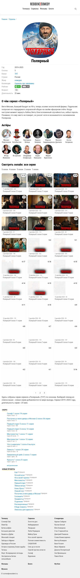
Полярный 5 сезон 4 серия (64, 234)
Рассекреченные (20, 504)
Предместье (19, 499)
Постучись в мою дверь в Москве (27, 494)
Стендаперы (59, 518)
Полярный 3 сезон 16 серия (64, 385)
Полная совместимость (37, 540)
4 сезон (12, 169)
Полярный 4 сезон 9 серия (64, 321)
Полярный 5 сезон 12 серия (12, 191)
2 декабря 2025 (59, 232)
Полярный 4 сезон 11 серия (12, 321)
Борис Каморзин (37, 152)
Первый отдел (19, 483)
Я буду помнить (20, 507)
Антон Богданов (69, 136)
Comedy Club (6, 522)
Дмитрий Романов (61, 534)
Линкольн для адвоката (23, 510)
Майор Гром (32, 534)
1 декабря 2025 (33, 254)
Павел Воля (58, 556)
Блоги (51, 8)
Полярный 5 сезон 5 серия (38, 234)
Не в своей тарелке (21, 478)
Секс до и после (34, 547)
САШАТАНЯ (32, 544)
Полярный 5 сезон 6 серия (12, 234)
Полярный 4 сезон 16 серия (38, 277)
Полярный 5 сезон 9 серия (12, 213)
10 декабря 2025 (34, 189)
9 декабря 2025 (59, 189)
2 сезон (27, 169)
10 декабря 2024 (60, 297)
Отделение (18, 502)
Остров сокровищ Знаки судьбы (13, 547)
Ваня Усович (59, 544)
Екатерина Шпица (27, 136)
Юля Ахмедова (59, 528)
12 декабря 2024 (8, 275)
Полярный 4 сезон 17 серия (12, 277)
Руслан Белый (59, 525)
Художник (31, 556)
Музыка (4, 569)
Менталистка (19, 480)
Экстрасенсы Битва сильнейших (8, 557)
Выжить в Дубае (7, 534)
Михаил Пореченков (6, 136)
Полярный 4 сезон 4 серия (38, 364)
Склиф (30, 553)
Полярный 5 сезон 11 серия (38, 191)
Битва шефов (6, 528)
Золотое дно (32, 522)
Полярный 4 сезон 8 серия (12, 342)
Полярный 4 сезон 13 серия (38, 299)
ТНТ (16, 74)
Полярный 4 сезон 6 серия (64, 342)
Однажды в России (8, 544)
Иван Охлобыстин (17, 136)
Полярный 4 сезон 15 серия (64, 277)
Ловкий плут (19, 491)
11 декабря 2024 (8, 297)
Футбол (57, 564)
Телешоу (26, 8)
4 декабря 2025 (33, 210)
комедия (18, 80)
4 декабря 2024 (59, 340)
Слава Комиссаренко (62, 537)
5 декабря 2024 (7, 340)
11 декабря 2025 (8, 189)
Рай (15, 472)
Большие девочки (8, 531)
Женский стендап (8, 537)
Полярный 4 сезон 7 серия (38, 342)
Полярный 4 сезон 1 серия (38, 385)
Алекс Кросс (19, 488)
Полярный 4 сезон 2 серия (12, 385)
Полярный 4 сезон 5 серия (12, 364)
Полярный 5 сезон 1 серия (64, 256)
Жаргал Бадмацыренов (48, 136)
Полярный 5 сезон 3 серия (12, 256)
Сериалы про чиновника (24, 83)
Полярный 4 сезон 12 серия (64, 299)
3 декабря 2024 (33, 361)
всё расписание (12, 465)
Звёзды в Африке (7, 540)
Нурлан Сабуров (60, 522)
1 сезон (35, 169)
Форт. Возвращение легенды (12, 553)
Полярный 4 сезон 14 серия (12, 299)
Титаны (4, 550)
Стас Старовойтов (61, 531)
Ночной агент (19, 475)
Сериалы (35, 8)
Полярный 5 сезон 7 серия (64, 213)
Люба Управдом (34, 531)
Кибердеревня (33, 525)
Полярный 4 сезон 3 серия (64, 364)
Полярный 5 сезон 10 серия (64, 191)
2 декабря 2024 (7, 383)
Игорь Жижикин (6, 152)
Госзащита (18, 496)
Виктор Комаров (60, 540)
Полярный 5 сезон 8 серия (38, 213)
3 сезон (20, 169)
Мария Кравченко (48, 152)
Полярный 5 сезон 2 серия (38, 256)
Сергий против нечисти (36, 550)
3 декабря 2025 (7, 232)
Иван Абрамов (59, 547)
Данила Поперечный (62, 550)
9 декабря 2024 (33, 318)
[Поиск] (76, 9)
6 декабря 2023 (59, 383)
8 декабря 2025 (7, 210)
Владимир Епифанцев (27, 152)
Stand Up (4, 525)
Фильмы (43, 8)
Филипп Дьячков (58, 136)
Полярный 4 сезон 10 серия (38, 321)
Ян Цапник (17, 151)
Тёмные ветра (19, 486)
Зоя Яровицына (60, 553)
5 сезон (5, 169)
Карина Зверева (37, 136)
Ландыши (31, 528)
